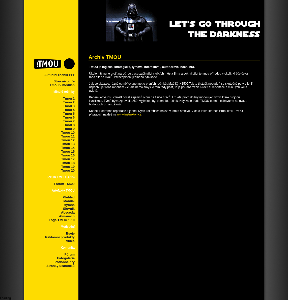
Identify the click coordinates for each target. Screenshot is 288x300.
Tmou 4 (69, 110)
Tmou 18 (68, 163)
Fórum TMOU (64, 184)
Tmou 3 (69, 106)
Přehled (69, 197)
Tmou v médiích (62, 85)
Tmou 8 (69, 125)
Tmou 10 (68, 132)
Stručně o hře (64, 81)
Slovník (69, 209)
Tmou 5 (69, 114)
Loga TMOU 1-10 (62, 220)
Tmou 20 (68, 170)
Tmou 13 (68, 144)
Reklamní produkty (60, 237)
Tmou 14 (68, 148)
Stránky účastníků (60, 266)
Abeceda (68, 212)
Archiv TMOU (105, 57)
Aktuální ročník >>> (59, 75)
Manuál (69, 201)
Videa (70, 241)
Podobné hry (65, 262)
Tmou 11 (68, 136)
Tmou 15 (68, 151)
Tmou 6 (69, 117)
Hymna (69, 205)
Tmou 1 (69, 98)
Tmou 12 (68, 140)
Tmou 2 (69, 102)
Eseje (70, 233)
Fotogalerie (66, 258)
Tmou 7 (69, 121)
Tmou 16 (68, 155)
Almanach (67, 216)
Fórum (70, 254)
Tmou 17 (68, 159)
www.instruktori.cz (129, 114)
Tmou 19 (68, 167)
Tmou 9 (69, 129)
